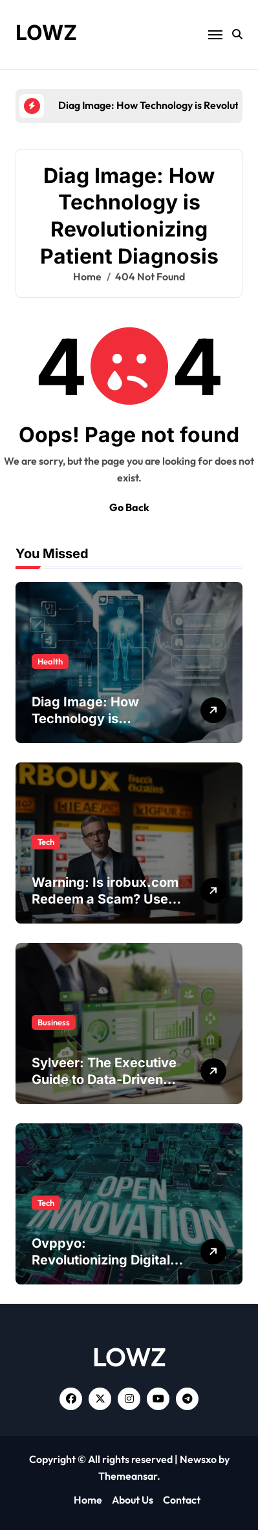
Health (50, 661)
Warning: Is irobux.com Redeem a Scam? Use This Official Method (105, 899)
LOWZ (46, 32)
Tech (46, 842)
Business (54, 1022)
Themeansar (127, 1475)
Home (88, 1499)
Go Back (129, 507)
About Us (132, 1499)
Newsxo (198, 1459)
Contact (181, 1499)
